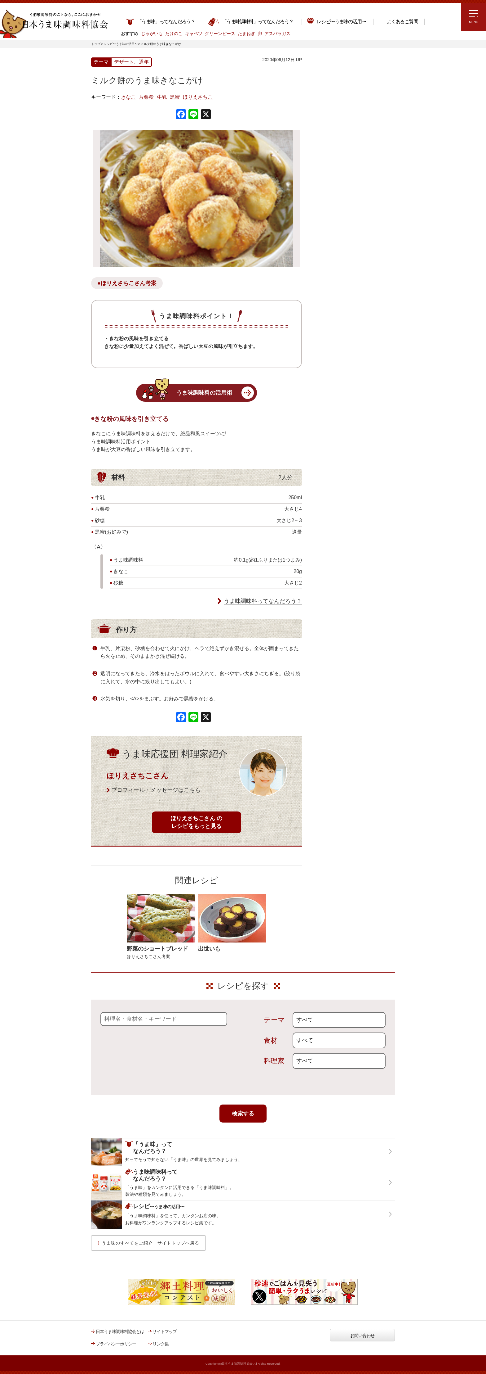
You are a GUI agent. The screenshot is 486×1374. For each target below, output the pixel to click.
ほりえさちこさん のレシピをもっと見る (196, 822)
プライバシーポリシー (116, 1343)
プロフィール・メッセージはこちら (156, 790)
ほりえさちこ (198, 97)
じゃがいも (152, 33)
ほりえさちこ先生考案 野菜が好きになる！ (333, 191)
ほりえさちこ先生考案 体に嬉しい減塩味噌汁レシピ (339, 170)
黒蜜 (175, 97)
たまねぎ (246, 33)
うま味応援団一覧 (329, 224)
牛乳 (162, 97)
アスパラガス (277, 33)
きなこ (128, 97)
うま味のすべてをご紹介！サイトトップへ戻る (150, 1243)
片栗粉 (146, 97)
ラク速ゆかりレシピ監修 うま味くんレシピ (335, 133)
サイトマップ (164, 1331)
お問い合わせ (362, 1335)
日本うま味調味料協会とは (120, 1331)
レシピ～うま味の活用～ (340, 70)
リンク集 (160, 1343)
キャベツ (193, 33)
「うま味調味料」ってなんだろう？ (250, 21)
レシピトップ (325, 85)
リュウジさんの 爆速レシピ (337, 151)
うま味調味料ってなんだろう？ (263, 601)
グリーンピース (220, 33)
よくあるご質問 (398, 21)
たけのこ (174, 33)
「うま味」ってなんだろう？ (160, 21)
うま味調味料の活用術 (204, 393)
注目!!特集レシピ (328, 114)
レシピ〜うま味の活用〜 (336, 20)
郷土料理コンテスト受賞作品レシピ (345, 208)
